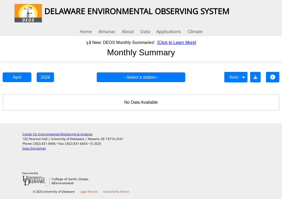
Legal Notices (89, 191)
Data (145, 31)
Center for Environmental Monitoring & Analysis (57, 134)
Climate (194, 31)
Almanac (106, 31)
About (128, 31)
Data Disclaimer (34, 148)
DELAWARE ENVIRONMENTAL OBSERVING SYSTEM (136, 11)
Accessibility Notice (116, 191)
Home (86, 31)
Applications (168, 31)
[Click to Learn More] (176, 42)
